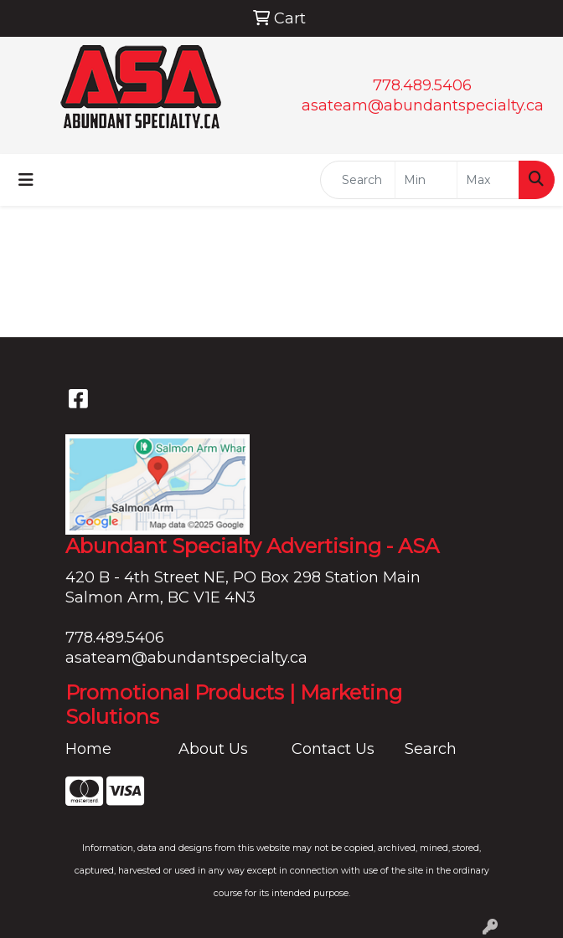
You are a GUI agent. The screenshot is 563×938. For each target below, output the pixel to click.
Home (88, 749)
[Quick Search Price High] (488, 180)
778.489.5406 (422, 85)
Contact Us (333, 749)
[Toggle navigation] (26, 180)
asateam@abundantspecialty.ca (423, 105)
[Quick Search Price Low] (426, 180)
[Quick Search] (357, 180)
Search (431, 749)
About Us (213, 749)
